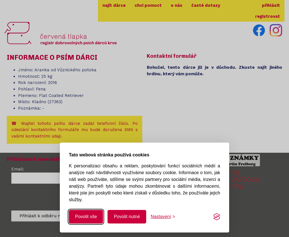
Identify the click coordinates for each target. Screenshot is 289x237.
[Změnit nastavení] (163, 216)
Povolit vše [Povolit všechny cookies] (86, 216)
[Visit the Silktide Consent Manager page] (216, 216)
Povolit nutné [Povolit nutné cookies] (127, 216)
